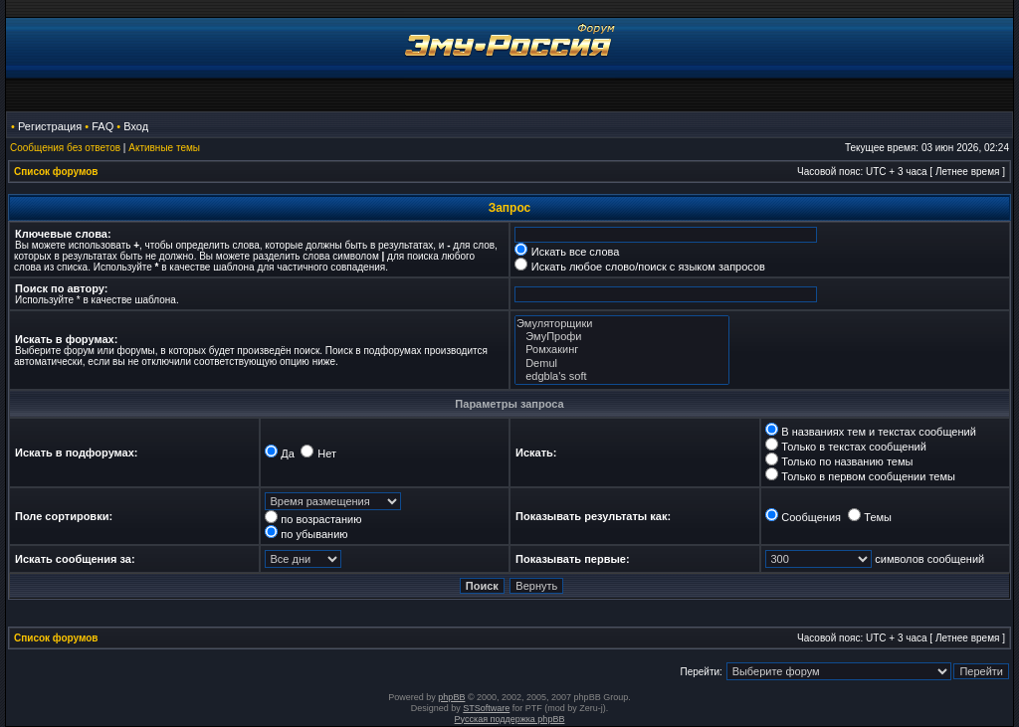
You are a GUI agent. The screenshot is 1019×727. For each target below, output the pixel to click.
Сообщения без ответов (65, 147)
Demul (621, 363)
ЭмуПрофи (621, 336)
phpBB (451, 697)
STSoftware (486, 708)
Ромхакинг (621, 349)
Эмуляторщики (621, 323)
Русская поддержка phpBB (510, 719)
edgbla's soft (621, 376)
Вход (135, 126)
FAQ (102, 126)
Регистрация (50, 126)
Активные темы (164, 147)
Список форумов (56, 171)
